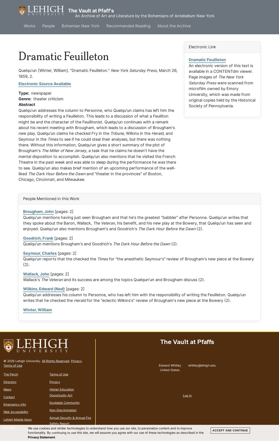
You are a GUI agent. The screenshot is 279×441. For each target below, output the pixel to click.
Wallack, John (36, 274)
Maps (7, 389)
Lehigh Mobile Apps (17, 419)
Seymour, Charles (40, 253)
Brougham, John (38, 211)
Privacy (76, 361)
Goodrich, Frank (38, 238)
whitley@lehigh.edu (202, 364)
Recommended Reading (128, 26)
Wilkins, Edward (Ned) (44, 289)
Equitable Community (64, 403)
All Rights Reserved (55, 361)
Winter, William (37, 310)
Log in (187, 395)
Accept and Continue (230, 430)
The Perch (10, 374)
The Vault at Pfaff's (43, 11)
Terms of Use (12, 365)
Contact (9, 397)
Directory (10, 382)
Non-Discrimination (63, 410)
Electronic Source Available (45, 83)
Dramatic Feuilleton (207, 59)
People (48, 26)
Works (29, 26)
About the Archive (174, 26)
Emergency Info (14, 404)
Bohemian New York (80, 26)
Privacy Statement (41, 437)
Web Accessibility (15, 412)
